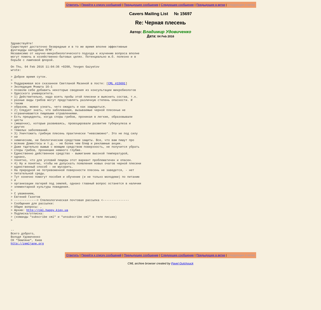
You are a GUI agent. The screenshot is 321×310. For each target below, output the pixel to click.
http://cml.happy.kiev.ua (47, 244)
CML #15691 (117, 92)
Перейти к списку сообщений (101, 4)
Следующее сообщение (177, 4)
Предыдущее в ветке (210, 4)
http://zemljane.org (27, 284)
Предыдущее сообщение (141, 4)
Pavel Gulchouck (182, 304)
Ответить (72, 4)
